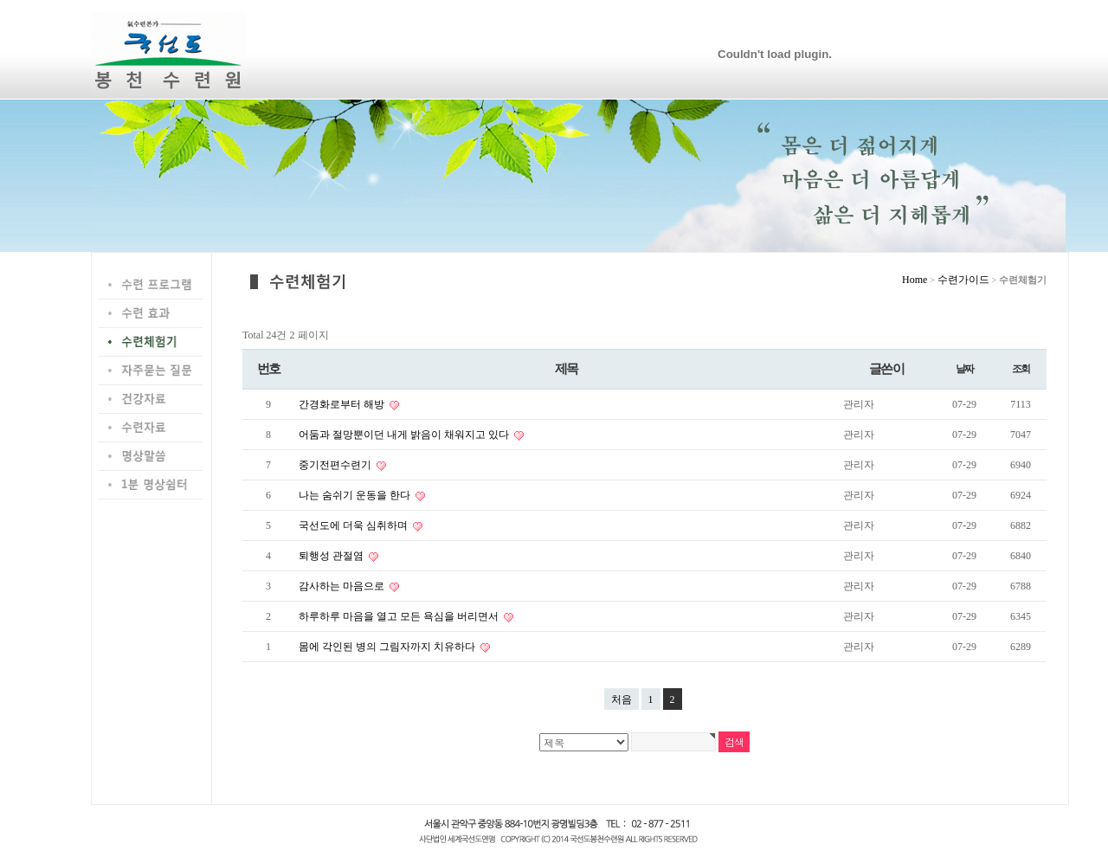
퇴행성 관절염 (332, 556)
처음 (621, 699)
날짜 (965, 369)
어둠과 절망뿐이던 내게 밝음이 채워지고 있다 (405, 434)
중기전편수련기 (336, 465)
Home (914, 280)
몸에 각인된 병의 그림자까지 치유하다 (388, 647)
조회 (1021, 369)
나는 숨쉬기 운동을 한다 (356, 495)
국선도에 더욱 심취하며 (354, 525)
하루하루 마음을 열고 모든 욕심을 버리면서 (400, 616)
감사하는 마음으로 (343, 586)
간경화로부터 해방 (343, 404)
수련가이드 (963, 280)
